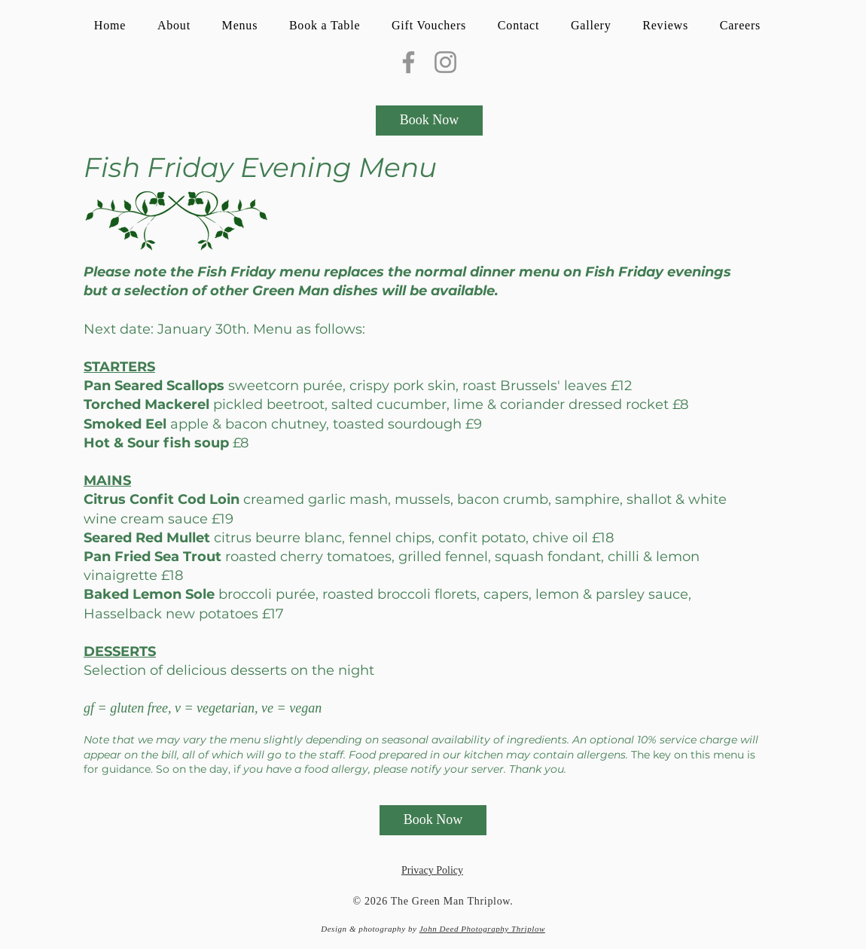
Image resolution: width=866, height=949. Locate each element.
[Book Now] (429, 120)
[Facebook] (408, 62)
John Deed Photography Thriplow (482, 928)
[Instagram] (445, 62)
